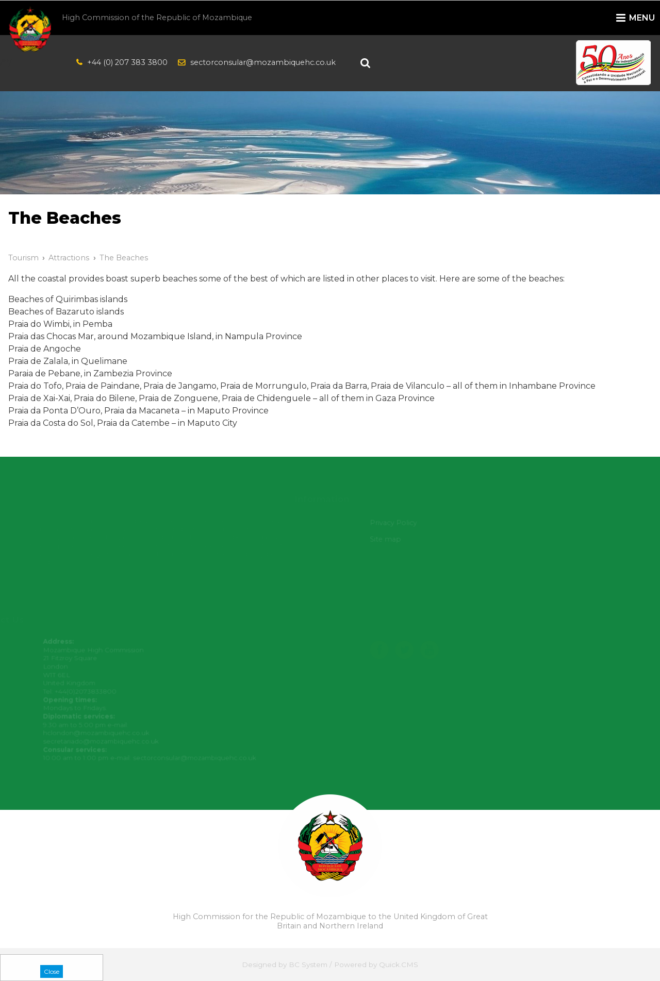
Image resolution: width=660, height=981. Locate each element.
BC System (308, 964)
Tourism (23, 257)
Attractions (68, 257)
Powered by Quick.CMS (376, 964)
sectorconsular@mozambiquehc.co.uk (263, 62)
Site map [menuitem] (387, 539)
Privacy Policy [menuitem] (395, 523)
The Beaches (124, 257)
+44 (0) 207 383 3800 (127, 62)
